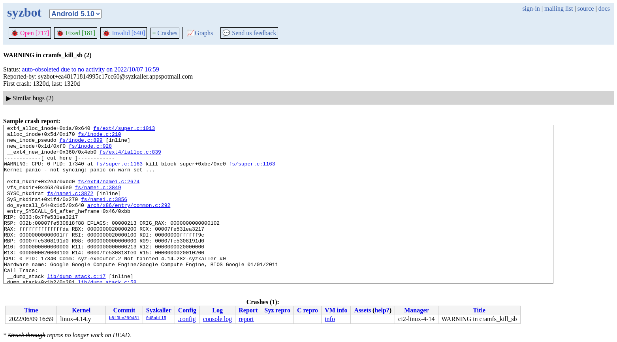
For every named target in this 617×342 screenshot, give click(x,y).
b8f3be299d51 (124, 318)
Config (187, 310)
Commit (124, 310)
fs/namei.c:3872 (70, 207)
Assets (362, 310)
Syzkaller (158, 310)
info (330, 319)
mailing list (558, 8)
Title (479, 310)
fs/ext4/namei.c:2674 (108, 193)
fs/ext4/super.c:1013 (124, 129)
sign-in (531, 8)
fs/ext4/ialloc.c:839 (130, 157)
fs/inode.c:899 (80, 143)
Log (217, 310)
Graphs (200, 33)
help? (381, 310)
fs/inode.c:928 (90, 150)
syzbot (24, 12)
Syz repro (277, 310)
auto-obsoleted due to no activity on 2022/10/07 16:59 (90, 69)
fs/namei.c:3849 (98, 200)
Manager (416, 310)
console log (217, 319)
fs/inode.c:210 (99, 136)
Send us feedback (249, 33)
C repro (307, 310)
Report (248, 310)
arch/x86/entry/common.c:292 (129, 221)
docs (604, 8)
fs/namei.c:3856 (104, 214)
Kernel (81, 310)
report (246, 319)
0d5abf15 (156, 318)
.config (187, 319)
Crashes (164, 33)
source (585, 8)
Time (31, 310)
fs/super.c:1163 (119, 171)
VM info (336, 310)
